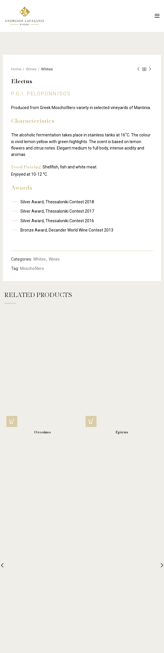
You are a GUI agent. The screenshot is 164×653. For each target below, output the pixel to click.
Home (16, 69)
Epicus (121, 432)
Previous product (138, 69)
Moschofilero (32, 268)
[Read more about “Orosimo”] (11, 421)
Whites (47, 69)
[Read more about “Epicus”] (90, 421)
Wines (31, 69)
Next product (150, 69)
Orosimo (42, 432)
